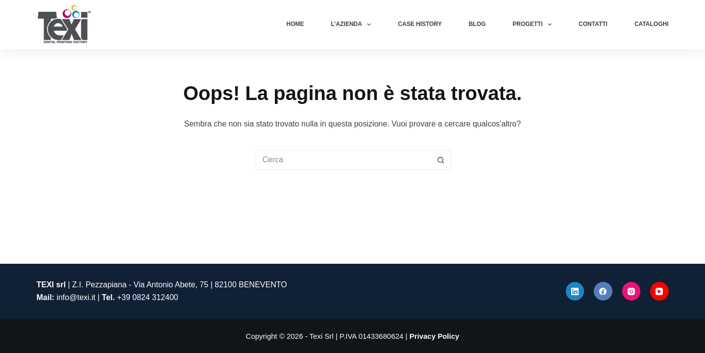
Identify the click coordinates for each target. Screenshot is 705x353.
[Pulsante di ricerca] (441, 160)
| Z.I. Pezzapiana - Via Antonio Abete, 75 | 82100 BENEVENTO (162, 284)
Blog (477, 24)
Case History (419, 24)
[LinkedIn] (575, 291)
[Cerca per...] (343, 160)
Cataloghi (651, 24)
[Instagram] (631, 291)
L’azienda (353, 24)
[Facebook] (603, 291)
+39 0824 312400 (147, 297)
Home (295, 24)
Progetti (534, 24)
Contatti (593, 24)
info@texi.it (75, 297)
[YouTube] (659, 291)
